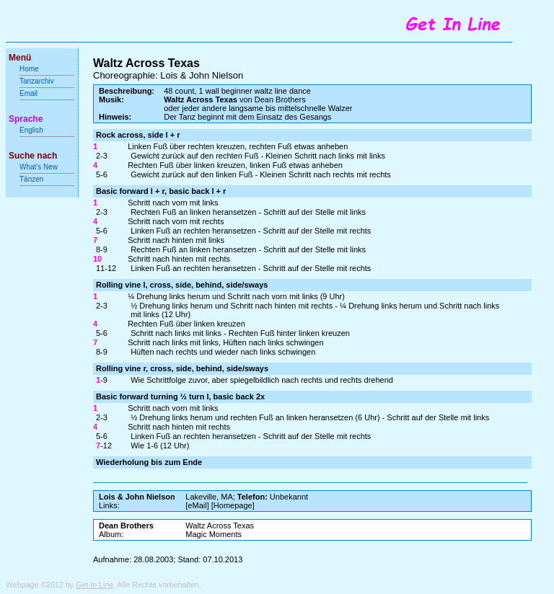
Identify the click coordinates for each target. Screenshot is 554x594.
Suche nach (33, 156)
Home (29, 69)
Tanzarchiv (36, 81)
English (31, 130)
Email (28, 93)
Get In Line (94, 584)
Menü (20, 58)
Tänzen (31, 179)
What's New (39, 167)
